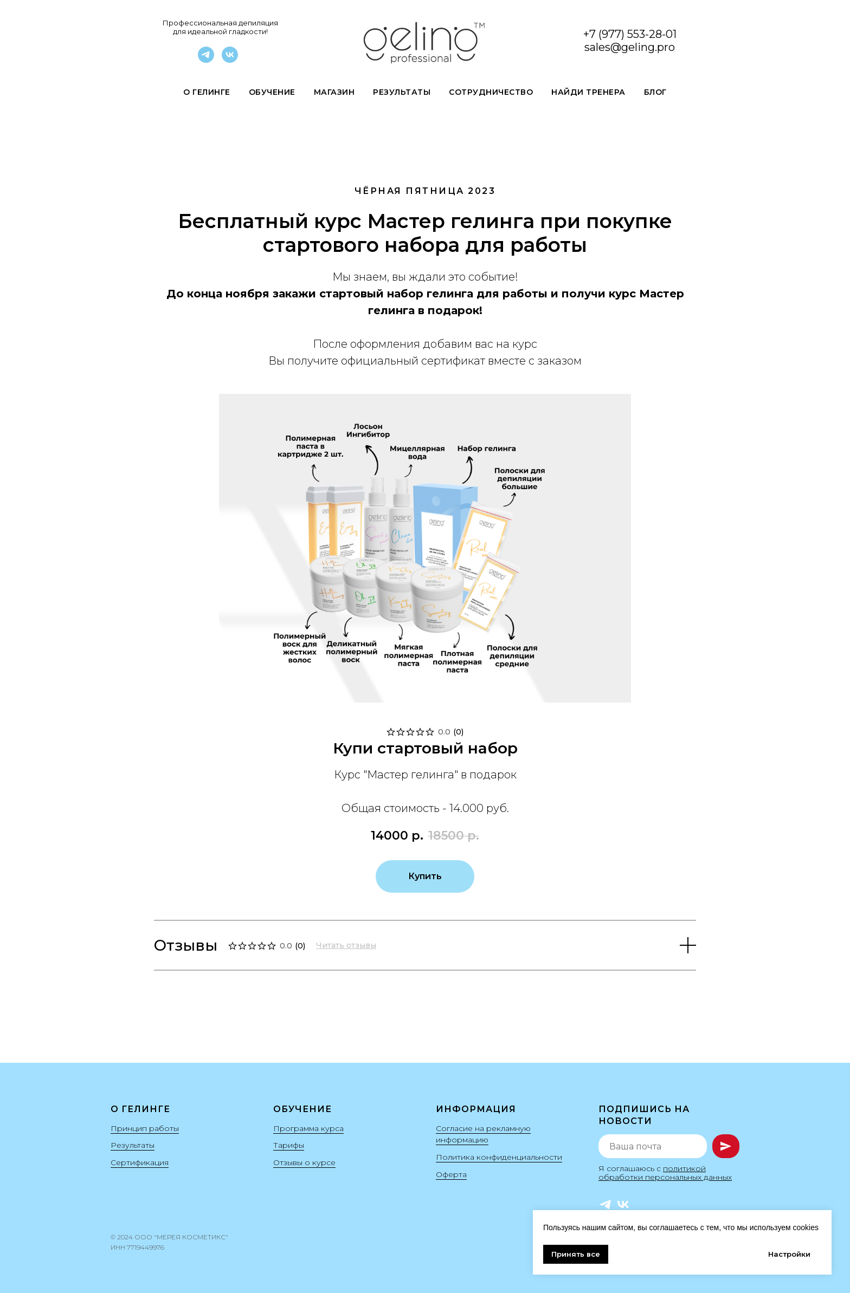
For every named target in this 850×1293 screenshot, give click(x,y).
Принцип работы (145, 1128)
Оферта (451, 1174)
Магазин (334, 92)
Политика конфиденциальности (499, 1157)
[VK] (230, 59)
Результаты (401, 92)
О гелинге (206, 92)
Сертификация (140, 1162)
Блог (655, 92)
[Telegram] (206, 59)
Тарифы (288, 1145)
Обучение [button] (272, 92)
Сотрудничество (491, 92)
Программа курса (308, 1128)
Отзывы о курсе (304, 1162)
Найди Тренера (588, 92)
